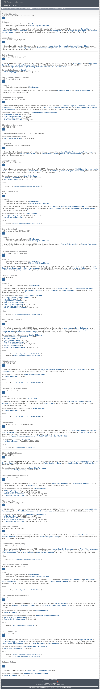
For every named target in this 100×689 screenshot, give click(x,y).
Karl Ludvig (10, 72)
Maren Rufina (15, 617)
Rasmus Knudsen (78, 369)
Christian (48, 605)
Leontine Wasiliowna (25, 65)
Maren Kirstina (13, 643)
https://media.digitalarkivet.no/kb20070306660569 (27, 383)
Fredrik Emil (64, 90)
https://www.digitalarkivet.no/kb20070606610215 (26, 354)
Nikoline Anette (11, 492)
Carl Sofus (11, 178)
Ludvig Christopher (78, 31)
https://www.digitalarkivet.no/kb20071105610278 (26, 654)
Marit (53, 643)
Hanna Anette (86, 152)
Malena (12, 306)
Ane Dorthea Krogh (16, 297)
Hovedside (5, 8)
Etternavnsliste (13, 8)
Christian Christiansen (23, 605)
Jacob (11, 612)
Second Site (49, 687)
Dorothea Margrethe (49, 536)
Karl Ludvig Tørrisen (77, 430)
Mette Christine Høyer (16, 551)
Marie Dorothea (13, 179)
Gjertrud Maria (31, 268)
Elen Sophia (14, 619)
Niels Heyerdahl (13, 120)
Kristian (38, 643)
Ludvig (56, 208)
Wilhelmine (11, 118)
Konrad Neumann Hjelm (14, 494)
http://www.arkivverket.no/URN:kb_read (24, 447)
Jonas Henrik (12, 138)
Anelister (21, 8)
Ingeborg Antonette (23, 270)
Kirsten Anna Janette (70, 154)
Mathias (86, 29)
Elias (73, 463)
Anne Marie (89, 208)
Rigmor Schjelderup (39, 25)
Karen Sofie (35, 171)
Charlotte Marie (80, 483)
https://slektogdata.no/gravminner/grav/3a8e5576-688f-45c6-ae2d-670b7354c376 (39, 436)
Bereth (67, 290)
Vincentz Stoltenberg (69, 244)
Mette (63, 605)
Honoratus (82, 107)
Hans (10, 299)
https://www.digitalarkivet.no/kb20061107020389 (26, 186)
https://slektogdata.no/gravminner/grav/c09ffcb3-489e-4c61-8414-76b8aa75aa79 (38, 67)
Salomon (61, 603)
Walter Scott (10, 490)
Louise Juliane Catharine (14, 31)
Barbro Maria (14, 641)
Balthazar (9, 553)
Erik (34, 24)
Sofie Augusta (12, 116)
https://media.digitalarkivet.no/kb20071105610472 (27, 656)
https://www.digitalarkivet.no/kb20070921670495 (26, 559)
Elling (63, 288)
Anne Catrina (33, 290)
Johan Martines (13, 648)
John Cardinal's (43, 687)
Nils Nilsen (32, 485)
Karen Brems (78, 268)
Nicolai (81, 169)
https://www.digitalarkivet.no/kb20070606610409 (26, 314)
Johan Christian (50, 154)
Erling (84, 432)
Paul (54, 171)
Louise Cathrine (82, 90)
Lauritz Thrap (27, 154)
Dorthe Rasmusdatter (82, 288)
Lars (54, 290)
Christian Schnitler (62, 549)
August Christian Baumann (55, 107)
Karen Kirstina (15, 308)
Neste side (63, 8)
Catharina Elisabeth (79, 46)
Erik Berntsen (52, 683)
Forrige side (55, 8)
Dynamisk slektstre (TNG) (43, 8)
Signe (77, 63)
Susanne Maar (88, 244)
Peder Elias (52, 463)
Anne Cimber (89, 463)
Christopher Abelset (81, 461)
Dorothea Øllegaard (72, 171)
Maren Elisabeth (45, 553)
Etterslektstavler (29, 8)
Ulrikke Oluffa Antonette (14, 495)
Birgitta (12, 301)
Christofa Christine (15, 470)
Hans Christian (68, 152)
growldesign (68, 687)
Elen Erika (13, 302)
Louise (55, 31)
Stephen (82, 330)
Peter (83, 535)
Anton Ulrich (89, 549)
